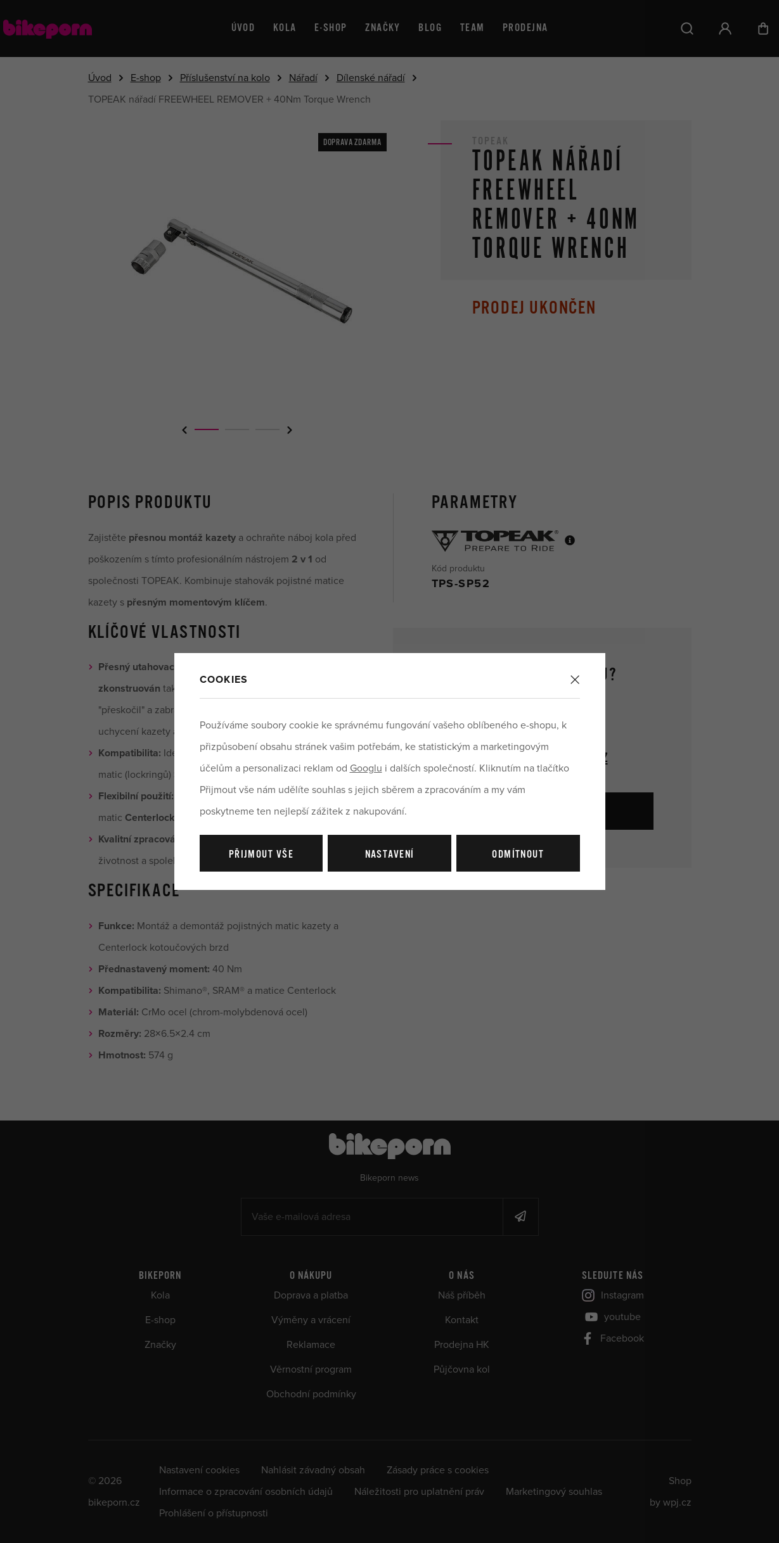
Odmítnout (518, 854)
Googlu (366, 768)
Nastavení (390, 854)
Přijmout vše (261, 854)
